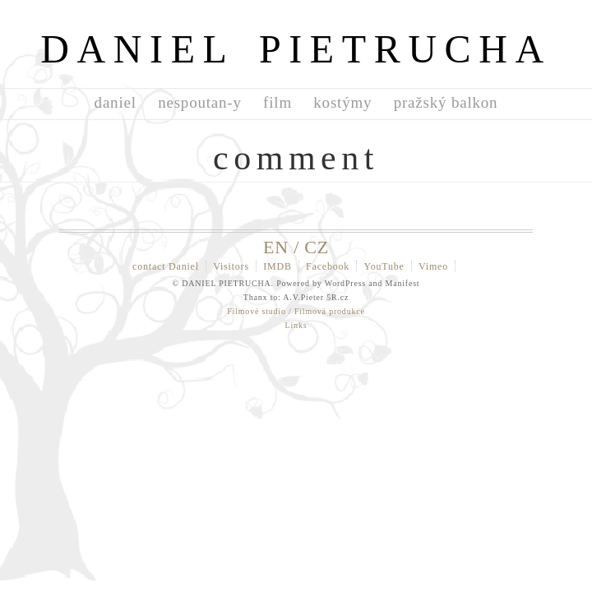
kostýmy (342, 102)
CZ (316, 247)
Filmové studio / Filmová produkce (296, 311)
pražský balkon (446, 102)
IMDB (277, 266)
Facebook (327, 266)
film (277, 102)
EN (276, 247)
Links (296, 325)
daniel (115, 102)
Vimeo (433, 266)
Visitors (231, 266)
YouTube (383, 266)
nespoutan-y (200, 102)
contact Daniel (165, 266)
